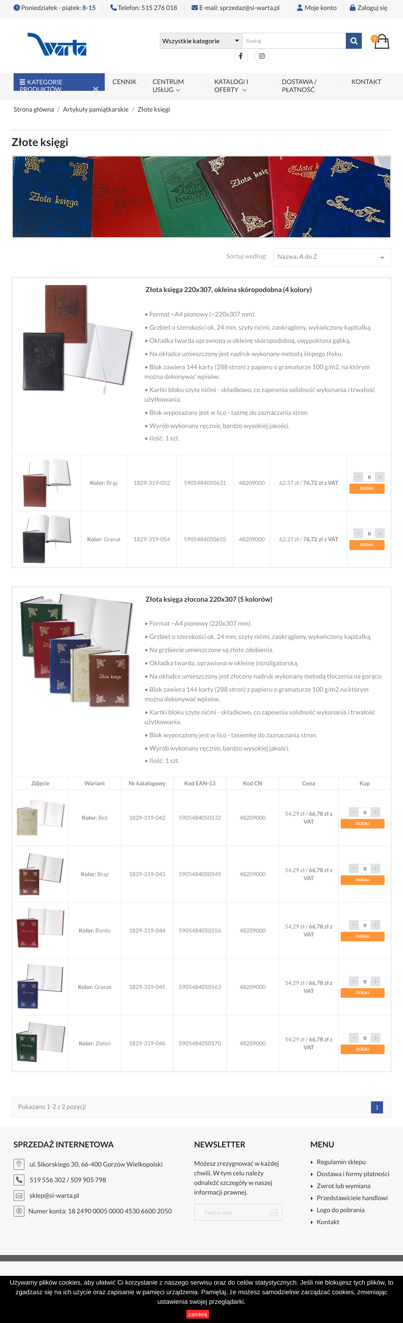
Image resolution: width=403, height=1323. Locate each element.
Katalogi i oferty (231, 86)
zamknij (197, 1314)
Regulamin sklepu (341, 1162)
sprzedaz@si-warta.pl (249, 8)
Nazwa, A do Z (332, 257)
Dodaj (367, 488)
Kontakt (366, 82)
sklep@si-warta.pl (54, 1195)
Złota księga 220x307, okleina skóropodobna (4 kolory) (229, 289)
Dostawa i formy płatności (353, 1174)
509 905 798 (88, 1180)
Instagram (262, 56)
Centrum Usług (168, 86)
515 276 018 (160, 8)
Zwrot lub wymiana (343, 1186)
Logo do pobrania (341, 1210)
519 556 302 (48, 1180)
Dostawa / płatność (299, 86)
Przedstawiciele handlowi (352, 1198)
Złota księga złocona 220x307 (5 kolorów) (209, 599)
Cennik (125, 82)
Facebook (240, 56)
